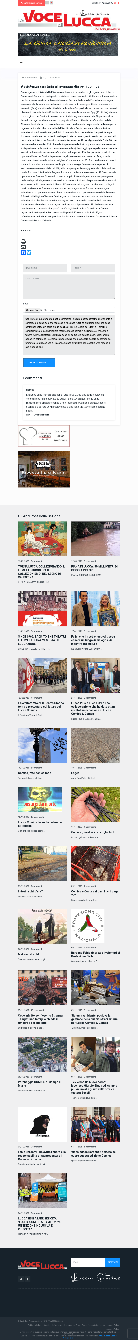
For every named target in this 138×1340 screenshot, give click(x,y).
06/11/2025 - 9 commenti (30, 948)
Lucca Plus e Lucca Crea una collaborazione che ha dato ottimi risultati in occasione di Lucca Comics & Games (94, 708)
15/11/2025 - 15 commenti (30, 816)
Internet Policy (113, 1323)
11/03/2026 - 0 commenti (30, 631)
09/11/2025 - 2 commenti (30, 885)
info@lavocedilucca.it (108, 1334)
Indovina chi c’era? (30, 891)
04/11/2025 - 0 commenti (30, 1145)
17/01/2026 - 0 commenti (83, 631)
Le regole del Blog (72, 1323)
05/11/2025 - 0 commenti (83, 1009)
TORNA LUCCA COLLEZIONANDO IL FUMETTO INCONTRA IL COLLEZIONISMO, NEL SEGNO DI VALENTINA (42, 571)
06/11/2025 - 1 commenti (83, 947)
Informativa (57, 1323)
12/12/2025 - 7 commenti (30, 697)
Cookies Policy (112, 1327)
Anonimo (25, 230)
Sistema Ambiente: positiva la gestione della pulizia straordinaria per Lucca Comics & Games (94, 1018)
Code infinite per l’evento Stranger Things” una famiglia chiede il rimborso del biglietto (41, 1018)
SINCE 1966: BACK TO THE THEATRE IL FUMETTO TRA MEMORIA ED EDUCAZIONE (36, 640)
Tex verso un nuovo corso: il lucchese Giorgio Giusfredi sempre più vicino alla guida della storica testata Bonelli (94, 1086)
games (30, 390)
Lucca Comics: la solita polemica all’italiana (40, 823)
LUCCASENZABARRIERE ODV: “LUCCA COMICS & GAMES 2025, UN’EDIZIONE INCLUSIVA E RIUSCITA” (40, 1222)
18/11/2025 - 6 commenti (30, 767)
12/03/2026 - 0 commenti (30, 561)
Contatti (46, 1323)
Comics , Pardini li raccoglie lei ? (93, 832)
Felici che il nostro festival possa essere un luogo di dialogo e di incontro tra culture (93, 640)
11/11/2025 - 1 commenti (83, 826)
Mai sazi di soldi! (29, 954)
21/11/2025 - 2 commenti (83, 697)
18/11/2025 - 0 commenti (83, 767)
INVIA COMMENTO (39, 362)
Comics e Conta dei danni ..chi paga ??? (95, 893)
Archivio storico (69, 1336)
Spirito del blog (34, 1323)
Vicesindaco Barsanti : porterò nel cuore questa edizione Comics (94, 1153)
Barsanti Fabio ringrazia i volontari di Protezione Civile (94, 954)
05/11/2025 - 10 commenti (30, 1009)
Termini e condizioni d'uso (93, 1323)
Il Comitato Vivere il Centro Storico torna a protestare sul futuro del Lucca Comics (41, 706)
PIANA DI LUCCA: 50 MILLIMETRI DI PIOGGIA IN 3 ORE (94, 568)
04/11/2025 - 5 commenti (83, 1145)
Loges (75, 772)
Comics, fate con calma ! (34, 772)
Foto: (25, 303)
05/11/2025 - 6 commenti (30, 1076)
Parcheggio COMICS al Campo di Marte (40, 1083)
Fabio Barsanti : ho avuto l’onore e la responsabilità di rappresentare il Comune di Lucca (42, 1154)
